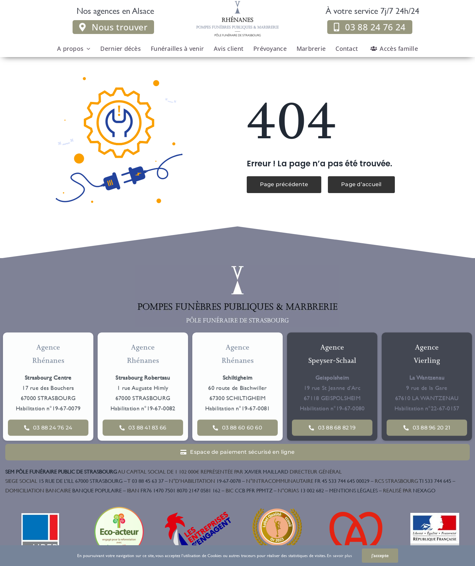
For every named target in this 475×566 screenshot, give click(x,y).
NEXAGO (409, 490)
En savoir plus (339, 555)
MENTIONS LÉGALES (353, 490)
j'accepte (380, 555)
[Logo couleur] (237, 267)
